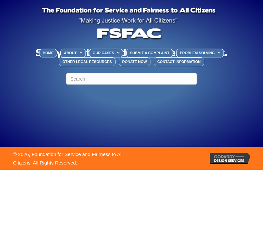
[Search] (131, 79)
